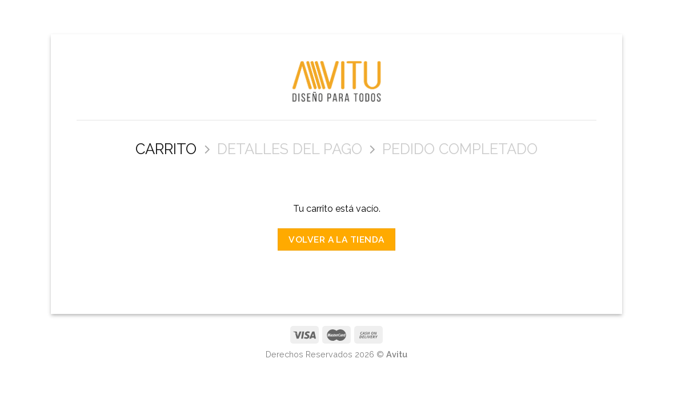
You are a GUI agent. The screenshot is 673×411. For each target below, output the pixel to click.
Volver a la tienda (336, 239)
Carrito (166, 149)
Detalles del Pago (289, 149)
